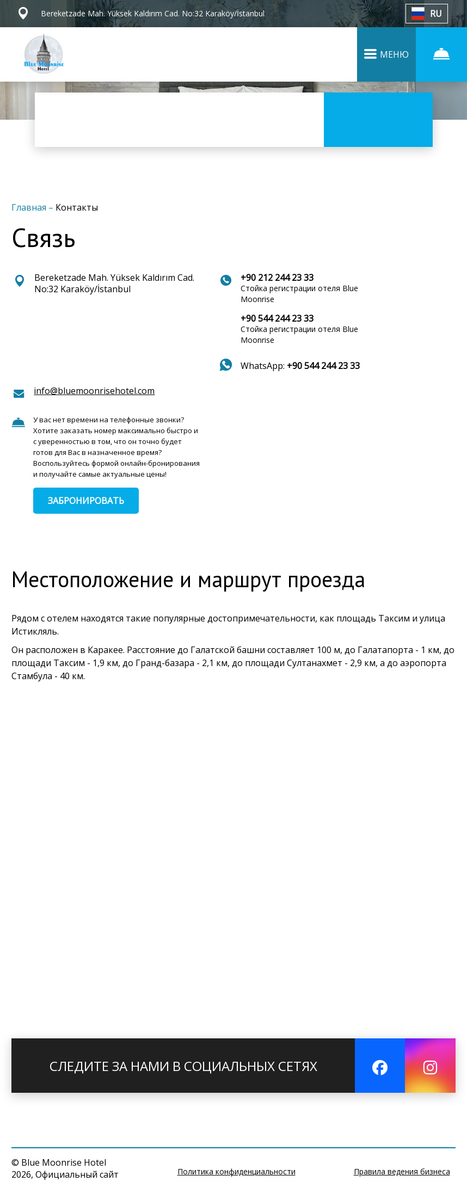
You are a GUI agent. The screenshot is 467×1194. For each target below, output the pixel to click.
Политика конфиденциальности (236, 1171)
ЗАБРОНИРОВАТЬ (86, 501)
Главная (29, 207)
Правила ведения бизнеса (402, 1171)
